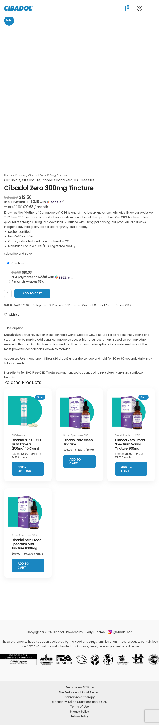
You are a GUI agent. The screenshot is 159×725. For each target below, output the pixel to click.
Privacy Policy (79, 712)
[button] (79, 202)
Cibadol (20, 175)
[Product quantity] (8, 293)
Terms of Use (79, 707)
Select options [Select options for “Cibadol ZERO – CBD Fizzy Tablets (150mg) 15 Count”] (25, 469)
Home (8, 175)
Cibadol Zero (63, 180)
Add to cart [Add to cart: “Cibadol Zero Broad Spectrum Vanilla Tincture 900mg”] (128, 469)
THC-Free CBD (84, 180)
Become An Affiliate (80, 688)
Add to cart (32, 293)
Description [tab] (15, 328)
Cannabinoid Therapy (79, 697)
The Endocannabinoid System (79, 692)
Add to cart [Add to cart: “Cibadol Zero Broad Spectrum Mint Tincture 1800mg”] (24, 566)
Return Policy (80, 716)
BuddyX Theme (95, 632)
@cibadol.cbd (122, 632)
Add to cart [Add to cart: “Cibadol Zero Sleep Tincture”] (76, 462)
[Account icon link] (139, 8)
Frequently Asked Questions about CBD (79, 702)
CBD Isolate (12, 180)
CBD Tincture (31, 180)
